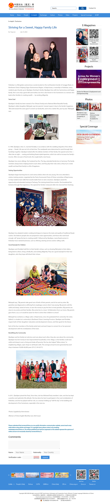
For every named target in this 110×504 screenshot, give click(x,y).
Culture (52, 15)
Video (67, 15)
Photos (60, 15)
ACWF (97, 15)
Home (12, 15)
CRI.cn (64, 484)
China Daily (55, 484)
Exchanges (43, 15)
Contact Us (92, 8)
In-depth (34, 15)
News (19, 15)
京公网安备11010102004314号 (49, 500)
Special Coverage (86, 15)
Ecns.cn (83, 484)
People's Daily (20, 484)
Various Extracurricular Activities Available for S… (94, 117)
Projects (75, 15)
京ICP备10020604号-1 (66, 500)
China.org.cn (74, 484)
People (26, 15)
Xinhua (30, 484)
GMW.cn (45, 484)
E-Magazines (89, 25)
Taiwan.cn (92, 484)
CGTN (38, 484)
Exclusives (18, 21)
